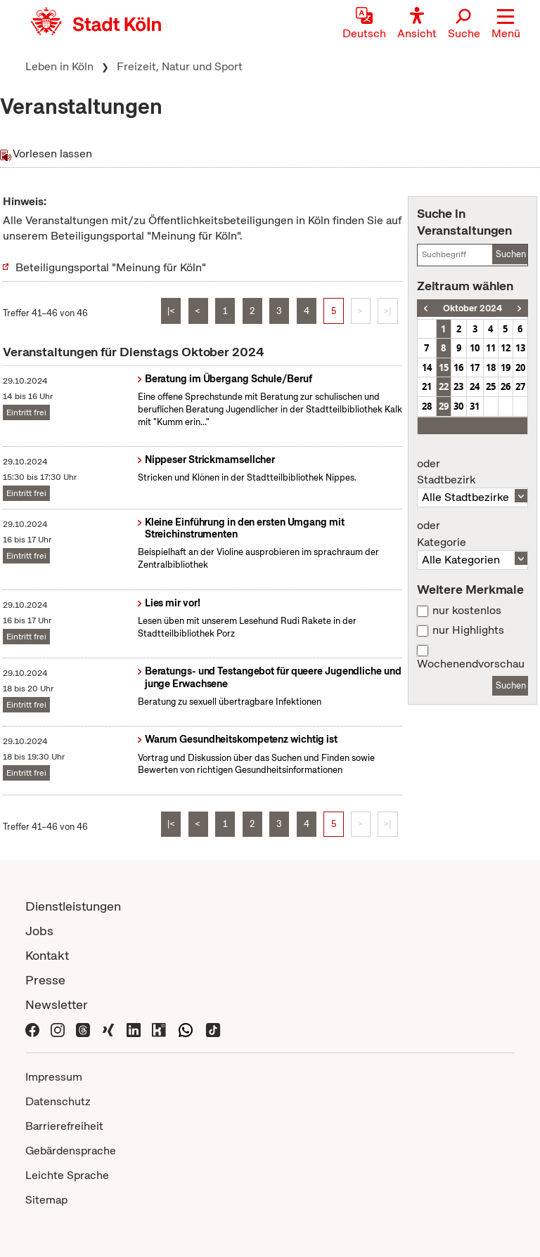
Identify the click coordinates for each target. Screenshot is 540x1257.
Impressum (53, 1076)
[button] (505, 24)
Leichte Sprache (67, 1175)
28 (427, 406)
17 (475, 367)
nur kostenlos (466, 610)
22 (444, 386)
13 (520, 347)
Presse (45, 980)
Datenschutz (58, 1101)
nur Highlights (468, 630)
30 (458, 406)
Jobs (39, 931)
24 (475, 386)
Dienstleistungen (73, 906)
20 (520, 367)
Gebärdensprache (70, 1150)
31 (475, 406)
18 (491, 367)
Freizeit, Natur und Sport (180, 66)
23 (458, 386)
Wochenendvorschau (471, 664)
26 (505, 386)
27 (520, 386)
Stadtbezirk (472, 472)
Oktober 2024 (472, 308)
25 (491, 386)
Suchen (511, 254)
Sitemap (46, 1199)
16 (458, 367)
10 (475, 347)
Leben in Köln (59, 66)
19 (505, 367)
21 (427, 386)
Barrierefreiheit (64, 1126)
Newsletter (56, 1004)
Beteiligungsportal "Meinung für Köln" (110, 267)
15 (444, 367)
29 (444, 406)
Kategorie (472, 534)
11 (491, 347)
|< (171, 311)
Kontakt (47, 955)
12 (505, 347)
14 (427, 367)
